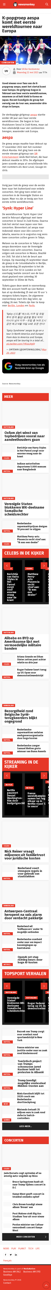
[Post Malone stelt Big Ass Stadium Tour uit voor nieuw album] (7, 1214)
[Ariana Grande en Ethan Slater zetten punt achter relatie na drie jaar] (9, 657)
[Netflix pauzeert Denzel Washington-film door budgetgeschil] (15, 779)
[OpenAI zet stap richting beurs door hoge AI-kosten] (9, 957)
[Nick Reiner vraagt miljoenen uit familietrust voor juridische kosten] (25, 834)
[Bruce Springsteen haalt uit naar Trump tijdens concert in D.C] (7, 1182)
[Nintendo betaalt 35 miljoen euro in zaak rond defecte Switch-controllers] (9, 1110)
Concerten (8, 62)
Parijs (32, 305)
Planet (22, 1248)
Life (37, 1248)
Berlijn (11, 305)
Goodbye (7, 1274)
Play (13, 1248)
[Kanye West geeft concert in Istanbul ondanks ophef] (7, 1193)
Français (7, 1260)
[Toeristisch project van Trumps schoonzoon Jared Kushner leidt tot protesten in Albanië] (9, 1061)
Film (48, 782)
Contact (7, 1283)
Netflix (9, 785)
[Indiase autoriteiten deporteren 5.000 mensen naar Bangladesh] (9, 464)
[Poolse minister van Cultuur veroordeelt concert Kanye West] (7, 1225)
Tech (30, 1248)
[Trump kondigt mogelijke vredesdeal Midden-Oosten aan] (9, 1080)
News (6, 1104)
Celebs (7, 458)
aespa (33, 114)
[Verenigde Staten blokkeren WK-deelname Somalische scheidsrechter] (25, 487)
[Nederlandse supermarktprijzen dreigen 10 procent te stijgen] (9, 524)
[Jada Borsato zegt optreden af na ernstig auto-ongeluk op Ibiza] (25, 1157)
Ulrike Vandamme (31, 69)
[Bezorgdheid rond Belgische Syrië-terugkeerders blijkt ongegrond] (25, 694)
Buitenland (9, 427)
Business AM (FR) (31, 1271)
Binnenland (9, 705)
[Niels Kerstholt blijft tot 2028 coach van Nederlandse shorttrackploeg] (9, 1094)
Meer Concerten (32, 1237)
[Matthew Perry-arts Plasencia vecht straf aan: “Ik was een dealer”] (9, 537)
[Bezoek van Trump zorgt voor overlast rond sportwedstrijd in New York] (9, 1032)
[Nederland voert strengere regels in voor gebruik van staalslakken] (9, 868)
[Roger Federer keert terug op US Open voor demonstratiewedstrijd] (9, 670)
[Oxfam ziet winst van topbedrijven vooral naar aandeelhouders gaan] (25, 416)
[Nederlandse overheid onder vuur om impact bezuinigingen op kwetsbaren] (9, 940)
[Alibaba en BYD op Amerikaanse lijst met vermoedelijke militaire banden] (25, 621)
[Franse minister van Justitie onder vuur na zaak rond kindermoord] (9, 1048)
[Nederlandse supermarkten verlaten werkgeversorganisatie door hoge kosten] (9, 730)
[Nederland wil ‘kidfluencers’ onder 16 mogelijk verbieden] (9, 927)
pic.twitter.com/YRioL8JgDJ (20, 343)
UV (6, 71)
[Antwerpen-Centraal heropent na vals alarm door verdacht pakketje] (25, 894)
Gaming (7, 1120)
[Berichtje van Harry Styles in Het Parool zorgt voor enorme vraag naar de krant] (9, 448)
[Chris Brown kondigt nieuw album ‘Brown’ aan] (7, 1204)
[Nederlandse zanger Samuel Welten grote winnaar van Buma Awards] (9, 746)
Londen (20, 305)
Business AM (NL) (12, 1271)
